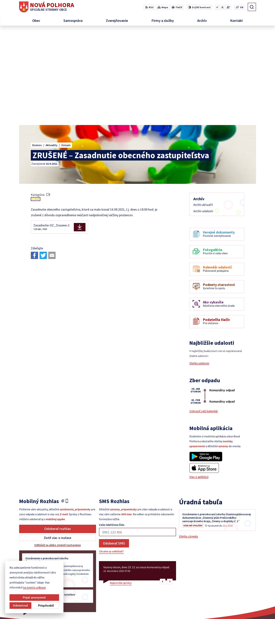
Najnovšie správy (121, 489)
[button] (162, 488)
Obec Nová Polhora (212, 609)
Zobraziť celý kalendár (203, 317)
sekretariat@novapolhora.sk (250, 589)
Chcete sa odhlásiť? (111, 458)
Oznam (35, 105)
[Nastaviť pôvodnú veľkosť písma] (222, 7)
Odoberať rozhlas (57, 435)
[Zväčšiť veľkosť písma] (228, 7)
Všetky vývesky (188, 442)
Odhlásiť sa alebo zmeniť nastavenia (57, 451)
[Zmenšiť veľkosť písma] (217, 7)
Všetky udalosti (199, 269)
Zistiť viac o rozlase (57, 444)
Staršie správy (31, 513)
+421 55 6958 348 (242, 584)
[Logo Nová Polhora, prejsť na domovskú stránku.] (46, 6)
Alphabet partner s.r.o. (162, 609)
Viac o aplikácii (198, 383)
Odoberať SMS (114, 449)
